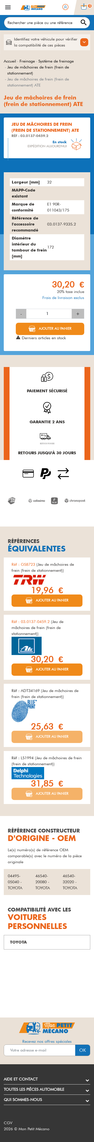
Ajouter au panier (54, 328)
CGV (8, 1122)
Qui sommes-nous (23, 1099)
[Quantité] (49, 313)
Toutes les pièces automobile (34, 1089)
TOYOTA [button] (18, 942)
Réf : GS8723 (24, 564)
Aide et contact (21, 1079)
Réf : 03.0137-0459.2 (31, 621)
